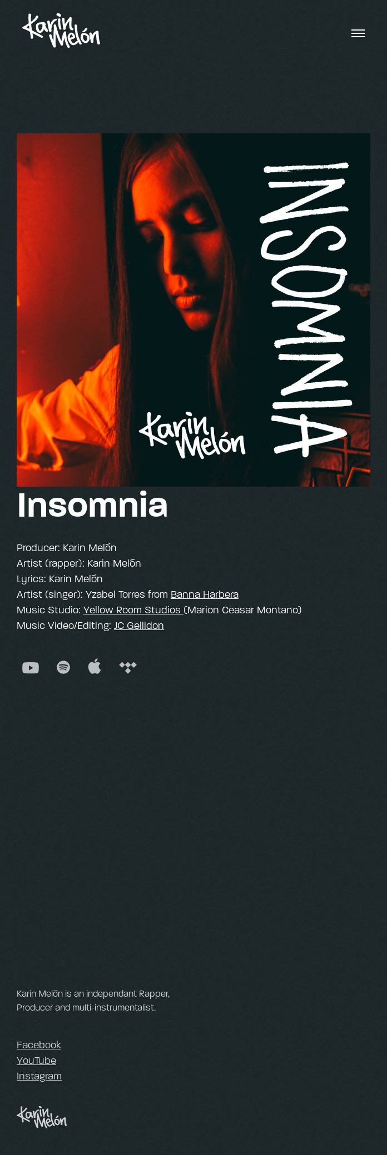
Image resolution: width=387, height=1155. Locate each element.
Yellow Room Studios (133, 610)
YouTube (36, 1060)
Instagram (39, 1076)
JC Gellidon (139, 625)
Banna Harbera (205, 594)
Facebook (39, 1045)
